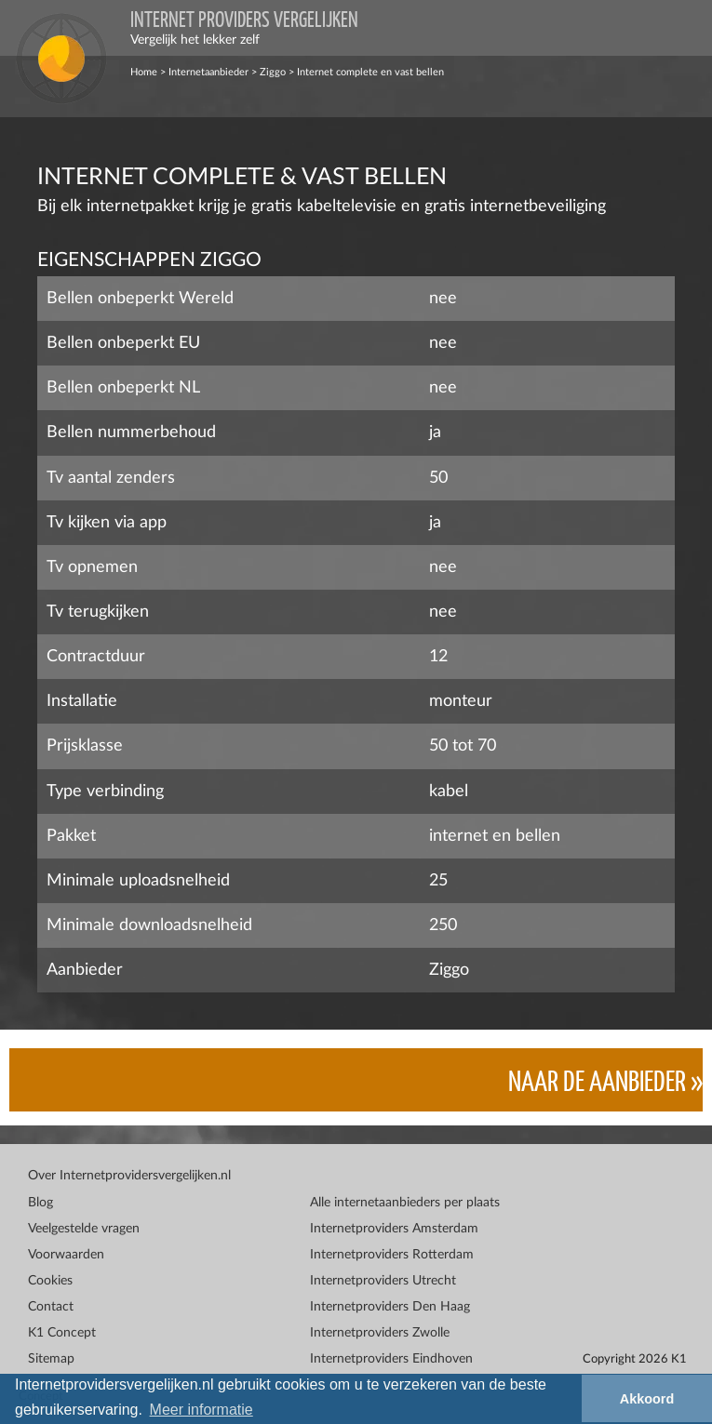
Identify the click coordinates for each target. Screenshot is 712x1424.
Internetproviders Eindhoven (391, 1358)
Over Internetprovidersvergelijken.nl (129, 1175)
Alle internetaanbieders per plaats (405, 1202)
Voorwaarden (66, 1254)
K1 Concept (62, 1332)
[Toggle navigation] (684, 28)
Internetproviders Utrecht (383, 1280)
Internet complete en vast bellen (370, 72)
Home (143, 72)
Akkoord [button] (647, 1398)
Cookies (50, 1280)
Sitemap (51, 1358)
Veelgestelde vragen (84, 1228)
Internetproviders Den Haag (390, 1306)
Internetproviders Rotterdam (392, 1254)
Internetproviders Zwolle (380, 1332)
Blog (40, 1202)
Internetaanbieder (208, 72)
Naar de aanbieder (597, 1079)
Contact (51, 1306)
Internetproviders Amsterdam (394, 1228)
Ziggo (273, 72)
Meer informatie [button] (201, 1409)
